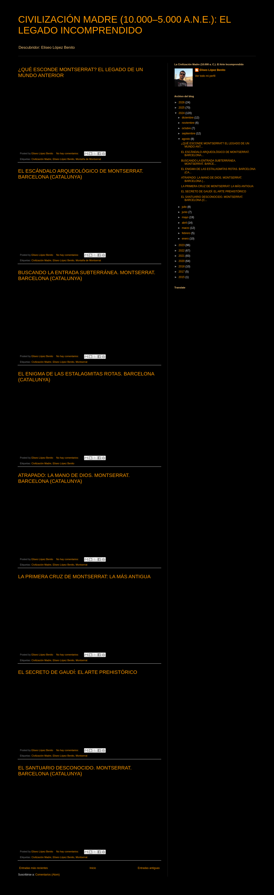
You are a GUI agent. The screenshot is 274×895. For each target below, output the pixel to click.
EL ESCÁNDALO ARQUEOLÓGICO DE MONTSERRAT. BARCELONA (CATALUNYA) (80, 174)
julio (184, 206)
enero (186, 238)
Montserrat (81, 361)
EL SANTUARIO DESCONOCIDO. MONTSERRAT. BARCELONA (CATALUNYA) (75, 770)
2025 (182, 107)
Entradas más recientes (33, 868)
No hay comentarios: (67, 153)
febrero (186, 233)
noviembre (188, 122)
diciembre (188, 117)
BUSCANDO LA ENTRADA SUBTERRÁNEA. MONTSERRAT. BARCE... (208, 162)
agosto (186, 138)
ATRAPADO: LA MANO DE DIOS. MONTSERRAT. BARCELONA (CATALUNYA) (74, 478)
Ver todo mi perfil (205, 75)
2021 (182, 255)
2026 (182, 102)
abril (185, 222)
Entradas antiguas (149, 868)
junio (185, 212)
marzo (186, 228)
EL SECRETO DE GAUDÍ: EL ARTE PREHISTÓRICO (77, 672)
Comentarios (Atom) (47, 874)
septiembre (189, 133)
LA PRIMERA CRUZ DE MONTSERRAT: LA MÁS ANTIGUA (84, 576)
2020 (182, 261)
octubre (187, 128)
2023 (182, 245)
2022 (182, 250)
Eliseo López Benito (63, 159)
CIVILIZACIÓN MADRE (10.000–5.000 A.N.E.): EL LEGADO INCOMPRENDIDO (124, 25)
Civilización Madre (41, 159)
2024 (182, 113)
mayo (185, 217)
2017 (182, 271)
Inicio (93, 868)
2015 (182, 277)
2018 (182, 266)
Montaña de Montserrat (88, 159)
